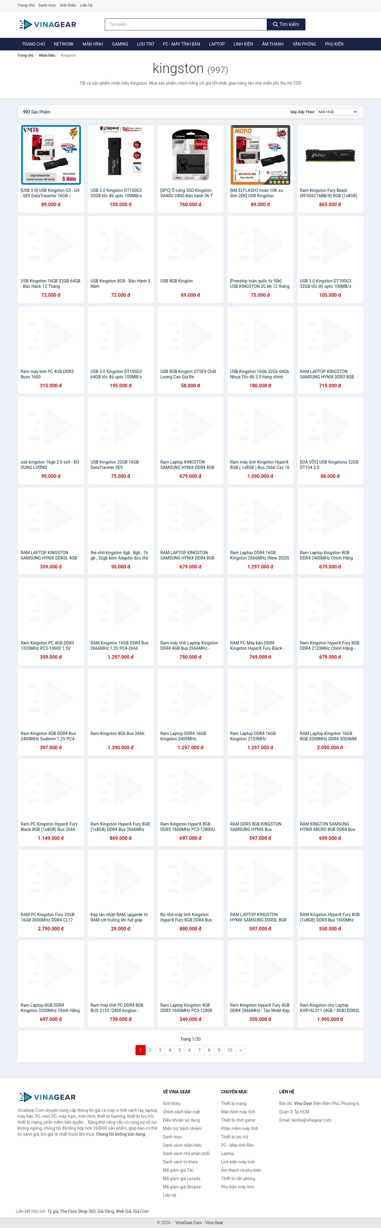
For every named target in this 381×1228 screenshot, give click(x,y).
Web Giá (124, 1211)
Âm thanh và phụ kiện (241, 1170)
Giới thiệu (68, 5)
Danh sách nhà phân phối (186, 1153)
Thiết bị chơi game (238, 1120)
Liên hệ (86, 5)
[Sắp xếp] (337, 112)
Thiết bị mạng (233, 1103)
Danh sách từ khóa (180, 1161)
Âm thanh (272, 44)
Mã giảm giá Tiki (178, 1170)
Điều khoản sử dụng (181, 1120)
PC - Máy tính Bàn (181, 44)
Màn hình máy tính (238, 1111)
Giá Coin (141, 1211)
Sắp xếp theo (302, 112)
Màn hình (93, 44)
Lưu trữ (145, 44)
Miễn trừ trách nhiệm (182, 1128)
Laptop (217, 44)
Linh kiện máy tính (237, 1161)
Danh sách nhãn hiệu (182, 1145)
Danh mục (47, 5)
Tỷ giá (52, 1211)
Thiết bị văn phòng (238, 1178)
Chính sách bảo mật (181, 1111)
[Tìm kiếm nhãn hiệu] (186, 24)
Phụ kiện (334, 44)
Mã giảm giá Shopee (182, 1187)
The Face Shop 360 (77, 1211)
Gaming (120, 44)
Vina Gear (214, 1222)
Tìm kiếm (286, 24)
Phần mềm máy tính (239, 1128)
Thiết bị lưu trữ (234, 1136)
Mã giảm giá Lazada (181, 1178)
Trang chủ (26, 5)
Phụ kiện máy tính (237, 1187)
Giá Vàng (105, 1211)
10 (230, 1050)
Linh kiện (243, 44)
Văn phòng (304, 44)
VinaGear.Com (188, 1222)
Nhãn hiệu (47, 55)
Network (64, 44)
